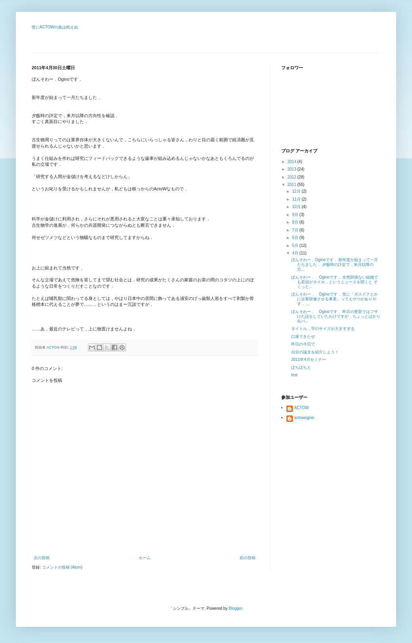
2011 (292, 184)
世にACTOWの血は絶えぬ (55, 27)
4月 (295, 253)
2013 (292, 169)
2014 (292, 161)
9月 (295, 214)
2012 (292, 177)
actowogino (304, 417)
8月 (295, 222)
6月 (295, 237)
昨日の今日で (303, 344)
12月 (296, 191)
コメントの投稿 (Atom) (62, 567)
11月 (296, 199)
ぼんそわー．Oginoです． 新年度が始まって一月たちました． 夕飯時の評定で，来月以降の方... (334, 264)
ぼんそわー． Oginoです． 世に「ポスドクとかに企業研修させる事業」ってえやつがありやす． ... (334, 299)
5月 (295, 245)
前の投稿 (248, 558)
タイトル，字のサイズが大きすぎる (323, 328)
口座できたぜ (303, 336)
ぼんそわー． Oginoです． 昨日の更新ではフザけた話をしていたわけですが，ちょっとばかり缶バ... (335, 316)
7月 (295, 230)
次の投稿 (42, 558)
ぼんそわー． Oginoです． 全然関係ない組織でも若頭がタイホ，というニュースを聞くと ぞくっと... (334, 282)
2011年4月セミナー (308, 359)
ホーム (145, 558)
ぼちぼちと (301, 367)
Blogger (235, 608)
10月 (296, 207)
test (294, 375)
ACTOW (301, 408)
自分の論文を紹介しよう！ (315, 352)
